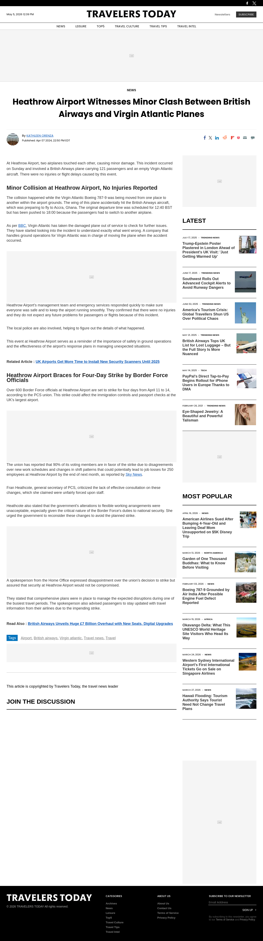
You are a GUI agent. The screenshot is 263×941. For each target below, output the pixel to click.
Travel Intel (113, 931)
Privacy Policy (166, 917)
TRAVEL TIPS (158, 26)
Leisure (110, 912)
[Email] (244, 137)
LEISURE (81, 26)
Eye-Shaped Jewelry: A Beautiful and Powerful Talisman (202, 416)
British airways (46, 638)
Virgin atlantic (71, 638)
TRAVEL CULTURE (127, 26)
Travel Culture (114, 922)
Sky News (134, 474)
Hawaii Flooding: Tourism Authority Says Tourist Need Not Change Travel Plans (204, 702)
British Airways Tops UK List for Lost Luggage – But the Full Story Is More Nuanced (206, 347)
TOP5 (101, 26)
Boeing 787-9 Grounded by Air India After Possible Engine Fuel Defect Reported (206, 596)
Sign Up (247, 910)
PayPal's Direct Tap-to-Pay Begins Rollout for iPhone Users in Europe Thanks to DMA (205, 382)
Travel (111, 638)
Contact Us (164, 908)
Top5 (109, 917)
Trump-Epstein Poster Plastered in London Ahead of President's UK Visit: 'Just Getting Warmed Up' (208, 250)
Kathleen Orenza (40, 135)
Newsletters (222, 14)
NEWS (61, 26)
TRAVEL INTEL (186, 26)
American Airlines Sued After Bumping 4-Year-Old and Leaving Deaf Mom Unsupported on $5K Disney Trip (207, 527)
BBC (22, 226)
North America (213, 552)
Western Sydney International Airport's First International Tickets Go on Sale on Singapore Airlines (208, 666)
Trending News (210, 237)
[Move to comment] (252, 137)
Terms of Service (168, 912)
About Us (163, 903)
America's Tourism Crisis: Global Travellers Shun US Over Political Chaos (205, 314)
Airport (26, 638)
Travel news (94, 638)
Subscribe (246, 14)
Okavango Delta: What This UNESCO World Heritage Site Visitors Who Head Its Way (206, 631)
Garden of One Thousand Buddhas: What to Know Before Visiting (204, 563)
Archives (111, 903)
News (131, 90)
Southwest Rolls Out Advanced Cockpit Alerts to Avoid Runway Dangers (206, 283)
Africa (208, 619)
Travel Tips (113, 927)
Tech (204, 370)
